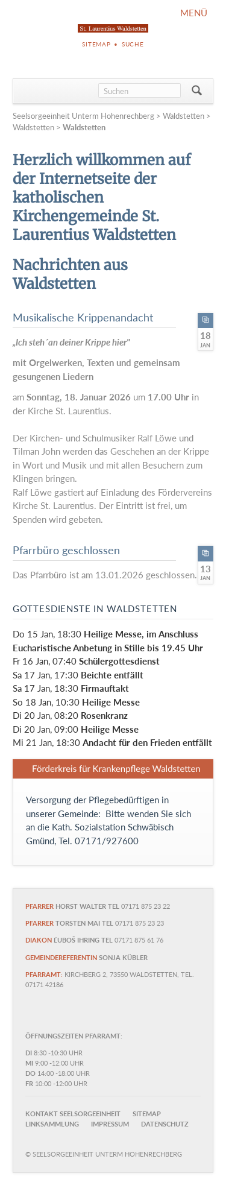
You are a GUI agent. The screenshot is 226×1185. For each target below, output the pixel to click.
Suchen (197, 91)
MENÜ (193, 12)
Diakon (38, 940)
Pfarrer (39, 906)
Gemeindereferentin (61, 957)
